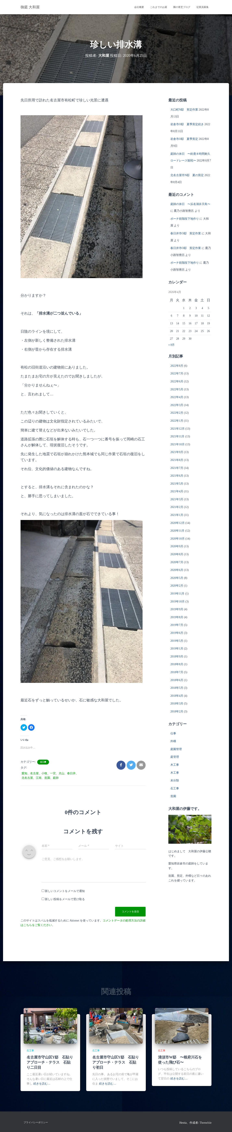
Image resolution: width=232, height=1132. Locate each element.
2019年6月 (176, 632)
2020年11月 (177, 530)
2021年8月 (176, 460)
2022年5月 (176, 389)
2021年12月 (177, 428)
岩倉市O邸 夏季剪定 (184, 138)
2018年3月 (176, 703)
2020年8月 (176, 554)
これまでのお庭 (158, 7)
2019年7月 (176, 624)
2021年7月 (176, 467)
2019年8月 (176, 617)
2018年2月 (176, 711)
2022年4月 (176, 397)
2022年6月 (176, 381)
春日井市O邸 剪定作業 (185, 233)
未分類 (174, 780)
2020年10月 (177, 538)
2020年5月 (176, 577)
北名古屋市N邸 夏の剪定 (187, 175)
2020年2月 (176, 585)
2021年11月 (177, 436)
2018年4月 (176, 695)
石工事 (43, 762)
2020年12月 (177, 522)
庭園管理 (176, 749)
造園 (173, 796)
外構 (173, 741)
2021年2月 (176, 507)
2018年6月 (176, 680)
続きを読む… (41, 1083)
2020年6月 (176, 569)
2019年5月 (176, 640)
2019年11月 (177, 593)
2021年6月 (176, 475)
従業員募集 (202, 7)
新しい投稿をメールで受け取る (65, 899)
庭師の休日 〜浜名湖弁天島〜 (190, 204)
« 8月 (171, 344)
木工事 (174, 764)
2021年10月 (177, 444)
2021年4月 (176, 491)
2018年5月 (176, 687)
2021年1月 (176, 515)
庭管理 (174, 756)
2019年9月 (176, 609)
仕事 (173, 733)
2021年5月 (176, 483)
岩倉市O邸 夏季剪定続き (187, 124)
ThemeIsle (205, 1122)
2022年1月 (176, 420)
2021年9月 (176, 452)
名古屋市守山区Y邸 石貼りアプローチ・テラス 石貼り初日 (115, 1062)
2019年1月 (176, 648)
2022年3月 (176, 405)
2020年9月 (176, 546)
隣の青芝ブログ (181, 7)
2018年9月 (176, 656)
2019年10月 (177, 601)
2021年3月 (176, 499)
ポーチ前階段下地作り (184, 218)
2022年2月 (176, 412)
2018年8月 (176, 664)
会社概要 (139, 7)
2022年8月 (176, 365)
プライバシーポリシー (36, 1122)
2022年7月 (176, 373)
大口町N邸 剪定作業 (184, 109)
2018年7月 (176, 672)
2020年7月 (176, 562)
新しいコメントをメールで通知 (65, 891)
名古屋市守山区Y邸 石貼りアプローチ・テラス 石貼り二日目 (50, 1062)
